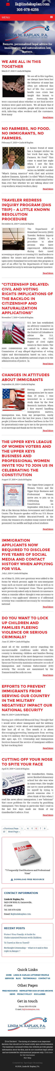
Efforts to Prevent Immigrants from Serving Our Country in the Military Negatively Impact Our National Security (27, 698)
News (12, 994)
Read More (48, 117)
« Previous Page (10, 828)
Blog (18, 978)
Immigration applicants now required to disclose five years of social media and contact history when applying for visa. (27, 554)
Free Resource (10, 991)
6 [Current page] (36, 828)
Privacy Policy (24, 994)
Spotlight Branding (33, 1063)
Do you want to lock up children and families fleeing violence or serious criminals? (25, 627)
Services (9, 978)
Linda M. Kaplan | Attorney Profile (31, 975)
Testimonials (30, 978)
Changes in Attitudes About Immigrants (26, 377)
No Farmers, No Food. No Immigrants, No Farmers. (26, 133)
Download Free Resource (29, 879)
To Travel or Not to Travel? (16, 942)
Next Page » (14, 831)
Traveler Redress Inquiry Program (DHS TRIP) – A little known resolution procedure (26, 209)
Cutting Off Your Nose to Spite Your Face (27, 762)
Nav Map (27, 1058)
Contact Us (44, 978)
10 (4, 831)
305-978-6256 (28, 9)
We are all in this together (21, 64)
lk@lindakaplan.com (28, 4)
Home (9, 975)
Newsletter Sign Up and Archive (36, 991)
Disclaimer (39, 994)
